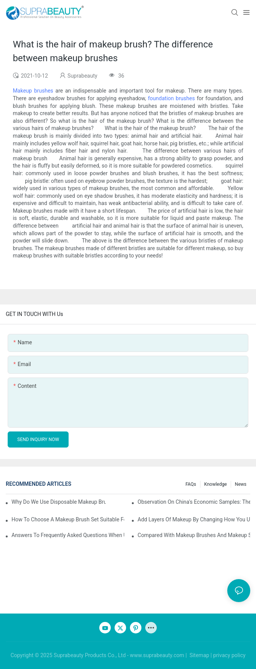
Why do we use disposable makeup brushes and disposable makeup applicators (58, 502)
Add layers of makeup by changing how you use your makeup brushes (194, 519)
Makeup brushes (33, 91)
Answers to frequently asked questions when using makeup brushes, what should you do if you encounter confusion (67, 535)
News (240, 484)
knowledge (215, 484)
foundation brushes (171, 98)
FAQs (190, 484)
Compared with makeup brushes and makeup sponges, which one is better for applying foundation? (194, 535)
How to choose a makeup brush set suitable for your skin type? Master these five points (67, 519)
